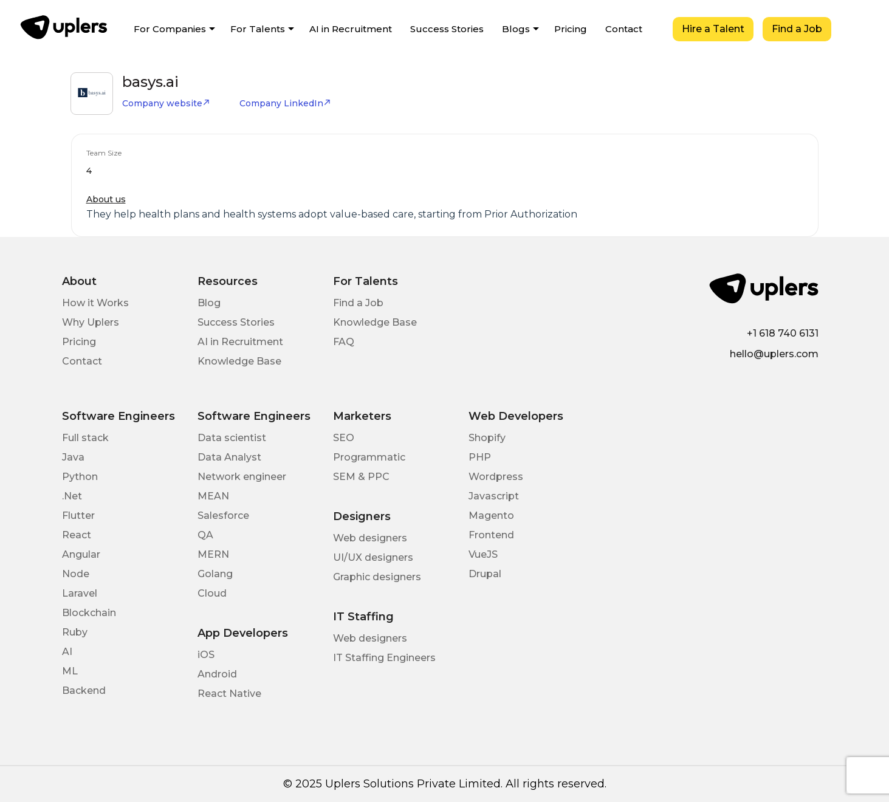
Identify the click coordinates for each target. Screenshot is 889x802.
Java (73, 457)
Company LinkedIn (285, 103)
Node (75, 574)
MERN (213, 554)
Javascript (494, 496)
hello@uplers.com (774, 354)
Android (217, 674)
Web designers (370, 538)
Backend (84, 690)
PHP (480, 457)
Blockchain (89, 613)
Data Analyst (229, 457)
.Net (72, 496)
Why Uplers (90, 322)
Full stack (85, 438)
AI (67, 651)
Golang (215, 574)
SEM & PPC (361, 476)
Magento (491, 515)
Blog (209, 303)
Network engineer (241, 476)
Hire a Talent (713, 29)
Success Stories (447, 29)
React (76, 535)
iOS (206, 654)
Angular (81, 554)
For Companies (170, 29)
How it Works (95, 303)
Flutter (78, 515)
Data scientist (231, 438)
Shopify (487, 438)
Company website (166, 103)
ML (70, 671)
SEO (343, 438)
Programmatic (369, 457)
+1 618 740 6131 (783, 333)
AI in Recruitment (350, 29)
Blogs (516, 29)
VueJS (483, 554)
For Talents (257, 29)
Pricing (570, 29)
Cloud (212, 593)
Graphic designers (377, 577)
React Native (229, 693)
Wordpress (496, 476)
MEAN (213, 496)
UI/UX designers (373, 557)
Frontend (491, 535)
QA (205, 535)
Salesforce (223, 515)
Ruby (75, 632)
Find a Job (797, 29)
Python (80, 476)
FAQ (343, 342)
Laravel (79, 593)
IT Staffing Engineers (384, 657)
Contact (623, 29)
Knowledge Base (239, 361)
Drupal (485, 574)
